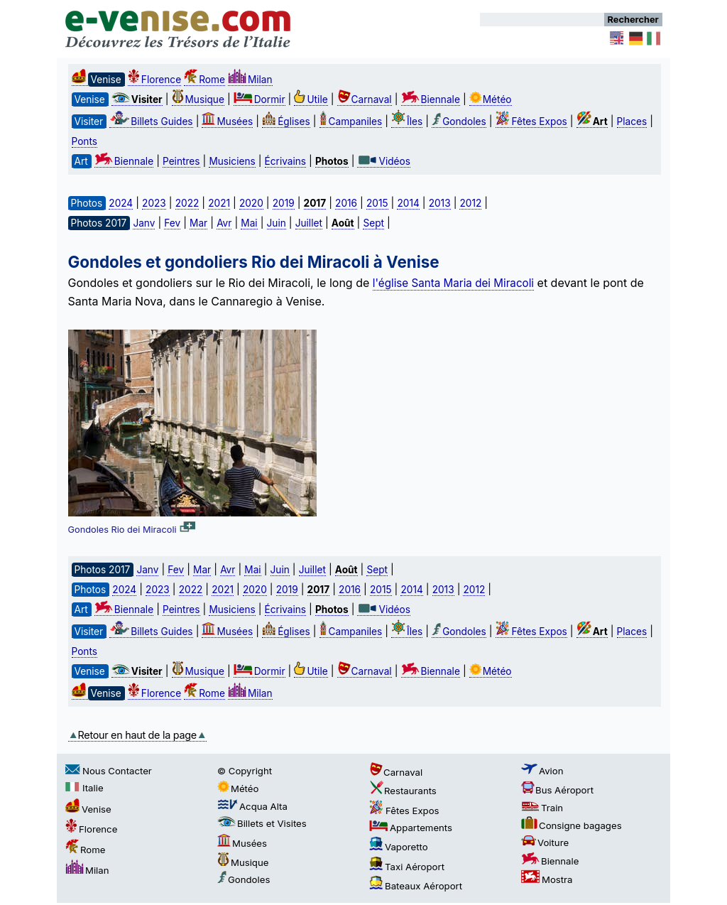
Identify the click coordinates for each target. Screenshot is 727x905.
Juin (276, 223)
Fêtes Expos (531, 121)
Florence (154, 79)
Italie (84, 787)
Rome (204, 79)
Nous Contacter (108, 770)
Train (542, 807)
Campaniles (351, 121)
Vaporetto (398, 846)
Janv (144, 223)
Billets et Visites (262, 823)
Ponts (84, 141)
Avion (542, 770)
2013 (440, 203)
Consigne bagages (571, 825)
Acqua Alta (252, 806)
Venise (88, 809)
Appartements (410, 827)
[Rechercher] (542, 19)
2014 (408, 203)
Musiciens (232, 161)
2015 (377, 203)
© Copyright (244, 770)
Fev (172, 223)
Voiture (545, 842)
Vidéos (383, 161)
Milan (250, 79)
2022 (187, 203)
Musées (227, 121)
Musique (198, 99)
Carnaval (364, 99)
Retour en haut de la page (137, 735)
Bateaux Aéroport (415, 886)
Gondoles (459, 121)
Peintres (181, 161)
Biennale (430, 99)
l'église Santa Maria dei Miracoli (453, 283)
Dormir (259, 99)
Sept (373, 223)
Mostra (546, 879)
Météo (490, 99)
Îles (406, 121)
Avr (224, 223)
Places (632, 121)
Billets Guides (150, 121)
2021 (219, 203)
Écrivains (285, 161)
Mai (249, 223)
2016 (346, 203)
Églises (286, 121)
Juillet (308, 223)
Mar (198, 223)
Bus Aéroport (557, 790)
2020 (251, 203)
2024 (121, 203)
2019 (284, 203)
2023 (154, 203)
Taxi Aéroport (406, 866)
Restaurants (403, 790)
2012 (470, 203)
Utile (310, 99)
